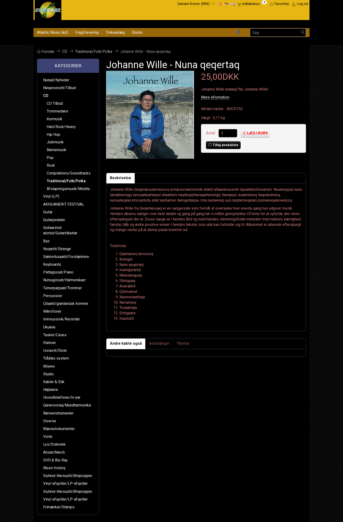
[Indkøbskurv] (252, 4)
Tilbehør (183, 343)
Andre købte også (126, 343)
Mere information (215, 97)
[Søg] (303, 32)
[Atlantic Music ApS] (48, 9)
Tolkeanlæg (115, 32)
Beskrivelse (120, 178)
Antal (211, 133)
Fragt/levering (87, 32)
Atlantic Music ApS (52, 32)
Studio (137, 32)
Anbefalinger (159, 343)
